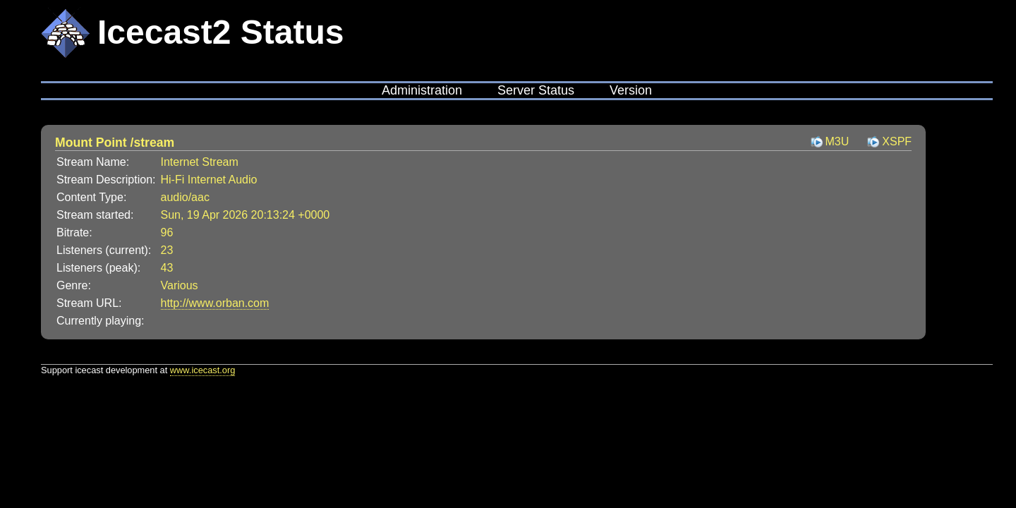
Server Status (535, 90)
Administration (422, 90)
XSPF (897, 141)
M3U (837, 141)
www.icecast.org (202, 370)
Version (631, 90)
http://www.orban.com (215, 303)
